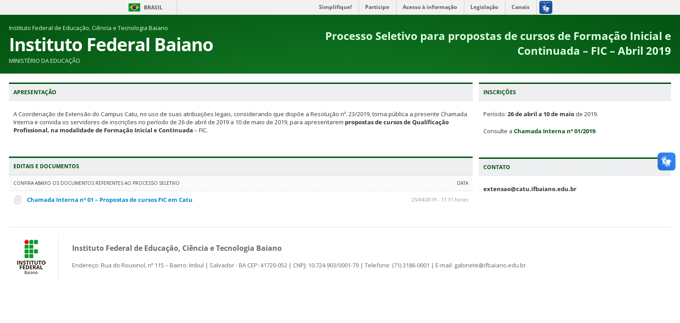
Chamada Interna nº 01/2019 (554, 131)
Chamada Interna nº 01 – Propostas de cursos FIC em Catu (110, 200)
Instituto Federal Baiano (111, 44)
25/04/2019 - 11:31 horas (440, 199)
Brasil (153, 7)
